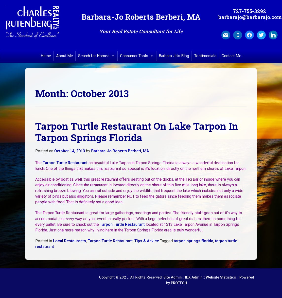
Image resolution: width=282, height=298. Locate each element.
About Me (64, 55)
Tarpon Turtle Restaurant (65, 162)
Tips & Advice (146, 241)
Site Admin (172, 277)
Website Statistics (221, 277)
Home (46, 55)
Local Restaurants (69, 241)
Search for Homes (96, 56)
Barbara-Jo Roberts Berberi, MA (120, 151)
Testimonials (205, 55)
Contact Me (231, 55)
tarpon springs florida (193, 241)
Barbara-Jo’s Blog (174, 55)
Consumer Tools (137, 56)
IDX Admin (193, 277)
